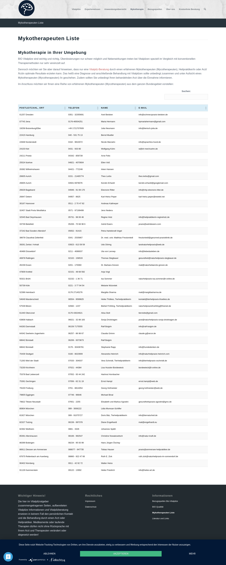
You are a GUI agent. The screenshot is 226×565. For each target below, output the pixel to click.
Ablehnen (49, 553)
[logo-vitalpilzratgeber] (26, 9)
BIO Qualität (157, 507)
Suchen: (186, 91)
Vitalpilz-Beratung (99, 69)
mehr (192, 553)
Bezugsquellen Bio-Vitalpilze (165, 501)
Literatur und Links (160, 518)
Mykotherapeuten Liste (30, 22)
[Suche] (205, 9)
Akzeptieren (120, 553)
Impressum (90, 501)
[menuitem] (76, 9)
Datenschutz (91, 507)
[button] (63, 108)
